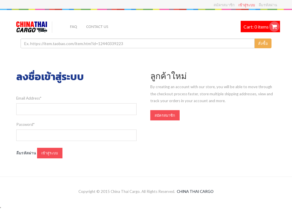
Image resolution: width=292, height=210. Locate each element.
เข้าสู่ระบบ (246, 5)
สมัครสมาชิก (224, 5)
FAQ (73, 26)
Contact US (97, 26)
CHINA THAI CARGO (195, 191)
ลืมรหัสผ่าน (268, 5)
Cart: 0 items (256, 26)
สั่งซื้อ (263, 43)
